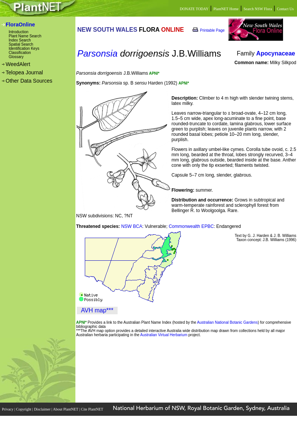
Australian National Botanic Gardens (227, 322)
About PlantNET (66, 409)
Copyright (24, 409)
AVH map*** (97, 310)
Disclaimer (42, 409)
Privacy (8, 409)
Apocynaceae (275, 53)
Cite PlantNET (92, 409)
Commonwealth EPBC (191, 226)
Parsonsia (97, 53)
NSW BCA (131, 226)
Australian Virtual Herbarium (163, 335)
